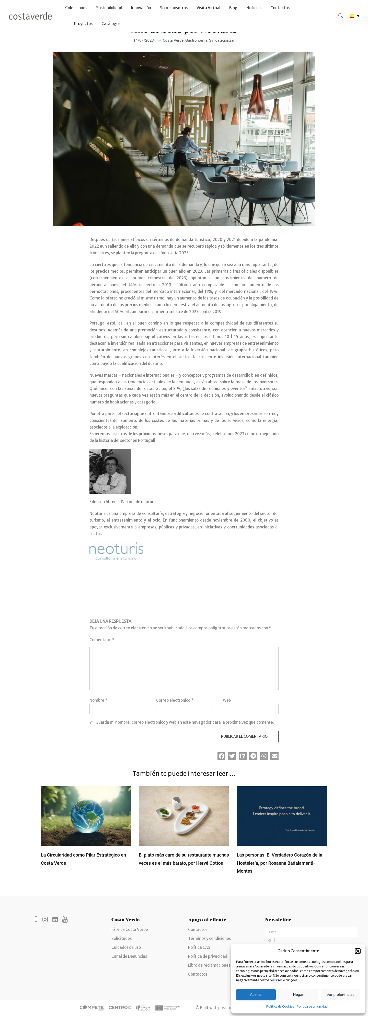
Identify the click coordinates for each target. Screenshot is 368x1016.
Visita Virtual (208, 7)
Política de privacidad (312, 1006)
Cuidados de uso (126, 947)
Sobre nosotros (174, 7)
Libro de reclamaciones (209, 965)
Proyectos (83, 23)
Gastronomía (196, 40)
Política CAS (199, 947)
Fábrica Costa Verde (129, 929)
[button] (357, 951)
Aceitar (256, 994)
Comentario (101, 639)
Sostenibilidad (109, 7)
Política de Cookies (280, 1006)
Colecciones (76, 7)
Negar (298, 994)
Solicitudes (121, 938)
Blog (233, 7)
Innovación (141, 7)
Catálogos (110, 23)
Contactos (280, 7)
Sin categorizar (222, 40)
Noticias (253, 7)
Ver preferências (340, 994)
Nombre (98, 700)
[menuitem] (354, 16)
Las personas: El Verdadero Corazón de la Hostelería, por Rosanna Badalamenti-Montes (279, 863)
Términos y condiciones (209, 938)
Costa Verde (173, 40)
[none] (354, 16)
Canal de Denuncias (129, 956)
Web (227, 700)
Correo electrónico (174, 700)
